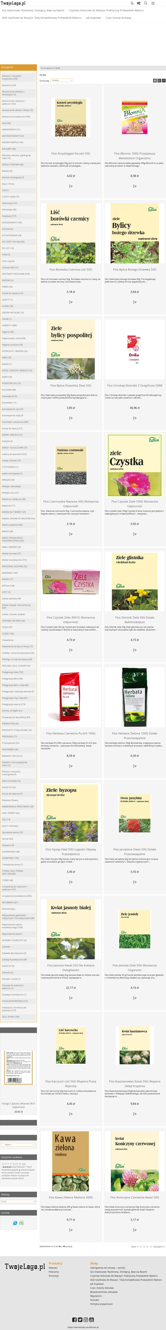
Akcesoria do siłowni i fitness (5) (17, 110)
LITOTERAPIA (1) (10, 467)
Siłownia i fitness (10, 800)
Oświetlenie (7, 640)
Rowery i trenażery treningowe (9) (11, 773)
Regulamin (96, 1295)
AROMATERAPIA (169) (12, 142)
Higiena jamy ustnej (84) (13, 338)
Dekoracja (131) (9, 203)
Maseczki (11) (8, 505)
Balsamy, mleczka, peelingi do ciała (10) (16, 157)
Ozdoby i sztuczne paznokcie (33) (18, 653)
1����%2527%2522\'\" (14, 1166)
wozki (21, 1178)
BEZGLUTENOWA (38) (12, 164)
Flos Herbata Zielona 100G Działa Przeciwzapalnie (134, 735)
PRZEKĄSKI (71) (9, 736)
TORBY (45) (7, 880)
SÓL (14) (6, 819)
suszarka (24, 1172)
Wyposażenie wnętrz (12, 933)
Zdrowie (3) (7, 972)
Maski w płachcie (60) (12, 524)
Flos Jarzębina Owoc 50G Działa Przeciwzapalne (134, 851)
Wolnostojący (8, 908)
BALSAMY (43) (9, 148)
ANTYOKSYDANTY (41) (13, 136)
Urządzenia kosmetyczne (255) (17, 896)
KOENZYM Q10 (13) (11, 383)
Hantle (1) (7, 319)
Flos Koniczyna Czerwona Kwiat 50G (134, 1197)
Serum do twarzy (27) (12, 793)
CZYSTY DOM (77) (10, 196)
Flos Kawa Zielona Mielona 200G (71, 1197)
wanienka (6, 1178)
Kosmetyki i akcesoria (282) (15, 422)
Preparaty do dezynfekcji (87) (16, 717)
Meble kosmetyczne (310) (14, 559)
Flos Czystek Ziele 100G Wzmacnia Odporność (135, 503)
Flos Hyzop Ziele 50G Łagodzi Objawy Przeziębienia (71, 851)
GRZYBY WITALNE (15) (13, 312)
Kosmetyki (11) (9, 402)
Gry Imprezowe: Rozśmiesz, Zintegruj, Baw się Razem (33, 10)
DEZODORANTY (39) (12, 222)
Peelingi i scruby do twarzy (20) (17, 659)
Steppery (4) (8, 845)
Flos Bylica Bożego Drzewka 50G (134, 269)
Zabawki (6, 946)
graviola (23, 1169)
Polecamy (7, 1122)
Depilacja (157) (9, 216)
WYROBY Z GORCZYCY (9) (14, 940)
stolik (17, 1172)
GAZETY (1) (7, 299)
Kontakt (94, 1299)
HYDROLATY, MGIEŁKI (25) (15, 351)
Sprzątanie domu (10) (12, 832)
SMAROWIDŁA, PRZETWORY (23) (17, 806)
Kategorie (7, 67)
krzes (4, 1172)
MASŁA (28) (7, 531)
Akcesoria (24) (9, 85)
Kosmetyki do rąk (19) (12, 409)
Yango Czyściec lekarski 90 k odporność (18, 1105)
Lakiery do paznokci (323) (14, 454)
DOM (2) (6, 254)
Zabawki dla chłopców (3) (14, 953)
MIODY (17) (7, 579)
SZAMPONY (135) (10, 858)
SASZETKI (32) (9, 787)
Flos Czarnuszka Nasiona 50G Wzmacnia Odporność (70, 503)
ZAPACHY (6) (8, 966)
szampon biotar (9, 1175)
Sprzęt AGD (7, 838)
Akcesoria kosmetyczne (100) (16, 116)
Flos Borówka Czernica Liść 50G (71, 269)
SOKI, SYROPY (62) (11, 813)
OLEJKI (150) (8, 633)
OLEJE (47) (7, 627)
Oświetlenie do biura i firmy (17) (17, 646)
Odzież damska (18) (11, 598)
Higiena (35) (8, 331)
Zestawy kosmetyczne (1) (14, 994)
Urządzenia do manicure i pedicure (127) (14, 888)
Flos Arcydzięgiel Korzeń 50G (70, 153)
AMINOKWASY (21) (11, 129)
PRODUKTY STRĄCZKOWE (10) (17, 730)
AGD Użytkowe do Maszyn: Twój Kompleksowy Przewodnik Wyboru (41, 17)
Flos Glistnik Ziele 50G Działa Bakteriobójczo (134, 619)
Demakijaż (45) (9, 209)
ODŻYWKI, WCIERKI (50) (13, 620)
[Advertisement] (83, 41)
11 (20, 1164)
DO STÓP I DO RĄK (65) (13, 241)
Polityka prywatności (101, 1303)
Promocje (54, 1275)
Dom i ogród (8, 261)
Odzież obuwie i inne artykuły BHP (16, 606)
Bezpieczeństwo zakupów (104, 1291)
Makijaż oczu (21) (10, 492)
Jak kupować (93, 17)
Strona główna (47, 68)
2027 (29, 1166)
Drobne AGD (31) (10, 267)
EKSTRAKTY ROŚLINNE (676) (16, 273)
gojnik (15, 1169)
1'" (11, 1164)
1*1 (16, 1164)
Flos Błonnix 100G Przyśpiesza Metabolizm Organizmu (134, 155)
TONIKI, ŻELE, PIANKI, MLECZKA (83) (12, 872)
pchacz (10, 1172)
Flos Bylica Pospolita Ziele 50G (70, 385)
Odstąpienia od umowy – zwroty (107, 1267)
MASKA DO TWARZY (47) (14, 512)
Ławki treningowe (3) (12, 473)
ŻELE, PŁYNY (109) (10, 1016)
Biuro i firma (8, 183)
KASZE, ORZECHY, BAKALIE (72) (17, 370)
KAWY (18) (7, 377)
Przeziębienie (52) (10, 743)
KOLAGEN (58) (9, 389)
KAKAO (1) (7, 364)
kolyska (31, 1169)
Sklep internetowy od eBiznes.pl (83, 1327)
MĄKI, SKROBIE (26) (11, 547)
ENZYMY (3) (7, 280)
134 (23, 1164)
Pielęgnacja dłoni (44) (12, 678)
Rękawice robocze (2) (12, 755)
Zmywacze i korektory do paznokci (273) (14, 1009)
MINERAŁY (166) (10, 572)
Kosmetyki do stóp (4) (12, 415)
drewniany (7, 1169)
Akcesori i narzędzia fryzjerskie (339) (11, 77)
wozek (14, 1178)
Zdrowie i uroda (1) (11, 978)
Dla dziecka (7, 228)
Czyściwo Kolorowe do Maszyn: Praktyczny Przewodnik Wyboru (106, 10)
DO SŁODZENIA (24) (11, 235)
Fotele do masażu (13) (12, 293)
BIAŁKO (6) (7, 171)
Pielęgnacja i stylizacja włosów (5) (18, 691)
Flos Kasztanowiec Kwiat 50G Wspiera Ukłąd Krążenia (134, 1083)
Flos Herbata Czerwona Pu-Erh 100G (70, 733)
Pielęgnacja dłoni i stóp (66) (15, 685)
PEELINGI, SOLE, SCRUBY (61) (16, 665)
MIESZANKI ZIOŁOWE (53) (14, 566)
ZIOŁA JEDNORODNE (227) (15, 1001)
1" (6, 1164)
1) (13, 1164)
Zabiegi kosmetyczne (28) (14, 959)
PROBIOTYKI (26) (10, 723)
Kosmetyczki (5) (9, 396)
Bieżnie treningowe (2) (13, 177)
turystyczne (23, 1175)
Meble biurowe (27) (11, 553)
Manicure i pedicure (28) (13, 499)
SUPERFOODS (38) (11, 851)
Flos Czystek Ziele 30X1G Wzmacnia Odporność (71, 619)
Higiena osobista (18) (12, 344)
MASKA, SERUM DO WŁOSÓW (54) (18, 518)
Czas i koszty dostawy (118, 17)
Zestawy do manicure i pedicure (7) (13, 987)
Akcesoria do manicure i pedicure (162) (13, 102)
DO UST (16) (8, 248)
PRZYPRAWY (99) (10, 749)
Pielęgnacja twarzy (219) (13, 704)
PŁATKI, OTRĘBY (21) (12, 710)
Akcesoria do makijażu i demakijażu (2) (13, 93)
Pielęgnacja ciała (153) (12, 672)
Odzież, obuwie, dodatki (13, 614)
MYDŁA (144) (8, 585)
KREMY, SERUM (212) (12, 434)
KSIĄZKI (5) (7, 441)
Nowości (6, 1030)
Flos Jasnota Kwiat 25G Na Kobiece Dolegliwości (70, 967)
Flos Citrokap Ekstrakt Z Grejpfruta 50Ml (134, 385)
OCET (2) (6, 592)
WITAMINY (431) (10, 902)
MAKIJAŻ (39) (8, 479)
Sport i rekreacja (10, 825)
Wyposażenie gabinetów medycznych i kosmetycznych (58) (18, 917)
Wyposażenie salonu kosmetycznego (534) (12, 926)
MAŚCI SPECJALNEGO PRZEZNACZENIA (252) (13, 539)
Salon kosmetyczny (11, 780)
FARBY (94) (7, 286)
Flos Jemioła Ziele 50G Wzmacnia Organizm (135, 967)
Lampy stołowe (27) (11, 460)
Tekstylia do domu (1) (12, 864)
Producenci (8, 1137)
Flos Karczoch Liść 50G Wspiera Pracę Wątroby (70, 1083)
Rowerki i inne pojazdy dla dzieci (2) (14, 764)
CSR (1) (5, 190)
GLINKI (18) (7, 306)
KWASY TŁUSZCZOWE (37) (14, 447)
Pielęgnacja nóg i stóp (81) (15, 698)
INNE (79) (6, 357)
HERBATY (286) (9, 325)
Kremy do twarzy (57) (12, 428)
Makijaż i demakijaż (11, 486)
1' (8, 1164)
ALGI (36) (6, 123)
